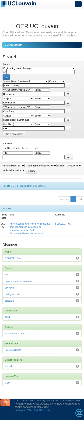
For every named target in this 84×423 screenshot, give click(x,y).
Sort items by (35, 165)
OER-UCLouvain (13, 45)
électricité (9, 301)
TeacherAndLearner (14, 333)
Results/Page (10, 165)
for (4, 72)
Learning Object (13, 350)
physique (9, 287)
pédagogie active (13, 294)
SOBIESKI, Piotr (63, 223)
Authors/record (11, 170)
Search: (7, 64)
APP (7, 274)
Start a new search (14, 134)
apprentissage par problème (19, 281)
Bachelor (9, 366)
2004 (7, 317)
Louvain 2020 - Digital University (34, 410)
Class (7, 382)
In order (61, 165)
